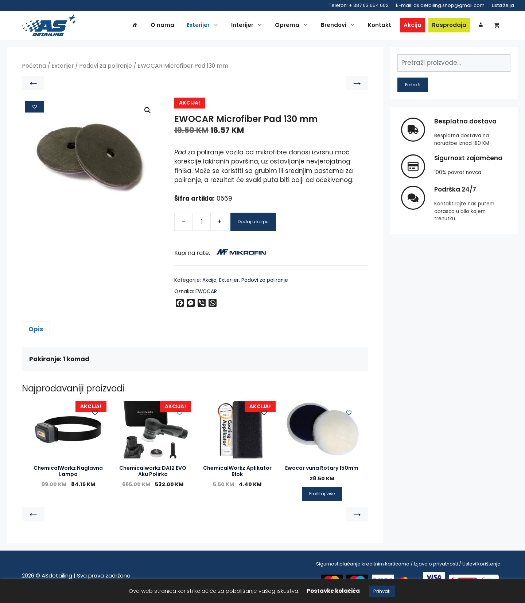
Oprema (293, 26)
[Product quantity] (201, 223)
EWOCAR (206, 293)
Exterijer (204, 26)
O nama (162, 26)
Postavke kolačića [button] (333, 591)
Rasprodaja (449, 26)
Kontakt (379, 26)
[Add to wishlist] (34, 108)
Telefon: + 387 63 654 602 (359, 5)
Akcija (412, 26)
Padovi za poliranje (105, 68)
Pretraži (412, 86)
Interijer (248, 26)
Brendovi (340, 26)
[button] (147, 112)
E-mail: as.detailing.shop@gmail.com (440, 5)
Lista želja (503, 5)
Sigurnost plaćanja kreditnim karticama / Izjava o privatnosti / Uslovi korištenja (408, 566)
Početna (34, 68)
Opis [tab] (35, 331)
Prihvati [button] (381, 591)
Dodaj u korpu (253, 223)
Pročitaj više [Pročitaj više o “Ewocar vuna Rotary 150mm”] (322, 496)
